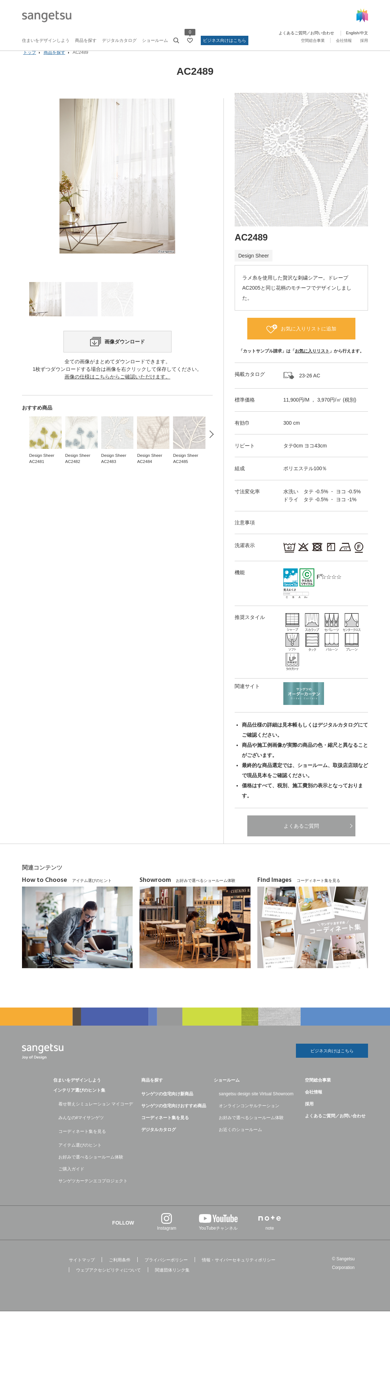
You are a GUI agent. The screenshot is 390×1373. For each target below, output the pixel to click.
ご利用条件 (119, 1271)
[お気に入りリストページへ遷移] (190, 40)
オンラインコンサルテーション (249, 1116)
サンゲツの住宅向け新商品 (167, 1105)
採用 (364, 40)
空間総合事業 (313, 40)
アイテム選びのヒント (80, 1156)
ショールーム (155, 40)
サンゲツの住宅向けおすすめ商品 (173, 1116)
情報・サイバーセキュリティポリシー (238, 1271)
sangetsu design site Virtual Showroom (256, 1105)
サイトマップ (82, 1271)
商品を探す (86, 40)
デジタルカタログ (119, 40)
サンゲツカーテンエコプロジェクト (93, 1192)
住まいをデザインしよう (46, 40)
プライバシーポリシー (166, 1271)
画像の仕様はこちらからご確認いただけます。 (117, 412)
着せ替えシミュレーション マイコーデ (95, 1115)
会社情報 (344, 40)
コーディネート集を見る (82, 1142)
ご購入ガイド (71, 1180)
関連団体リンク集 (172, 1281)
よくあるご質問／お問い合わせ (306, 33)
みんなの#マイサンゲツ (81, 1128)
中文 (364, 33)
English (352, 33)
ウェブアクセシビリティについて (108, 1281)
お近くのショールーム (240, 1140)
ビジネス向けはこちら (224, 40)
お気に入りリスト (312, 361)
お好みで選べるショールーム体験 (90, 1168)
